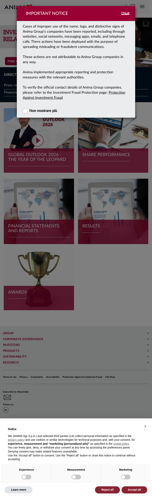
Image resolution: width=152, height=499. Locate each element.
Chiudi (125, 13)
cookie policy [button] (121, 443)
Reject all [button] (107, 489)
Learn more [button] (18, 489)
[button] (145, 426)
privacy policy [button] (16, 439)
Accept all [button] (134, 489)
